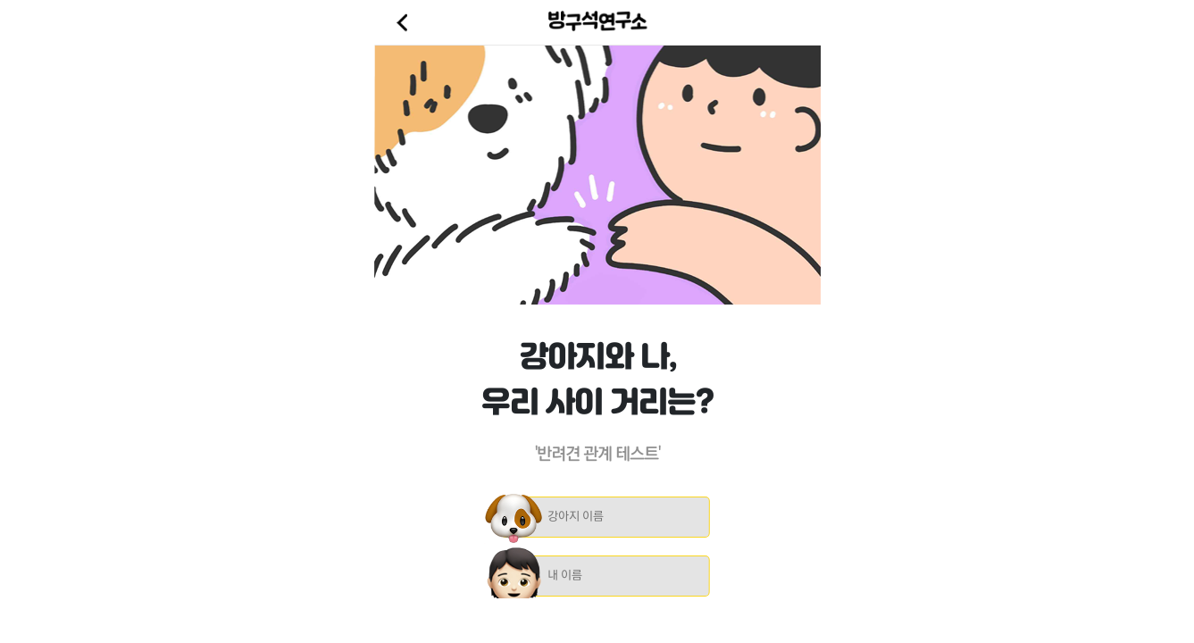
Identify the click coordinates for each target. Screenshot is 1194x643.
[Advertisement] (596, 620)
